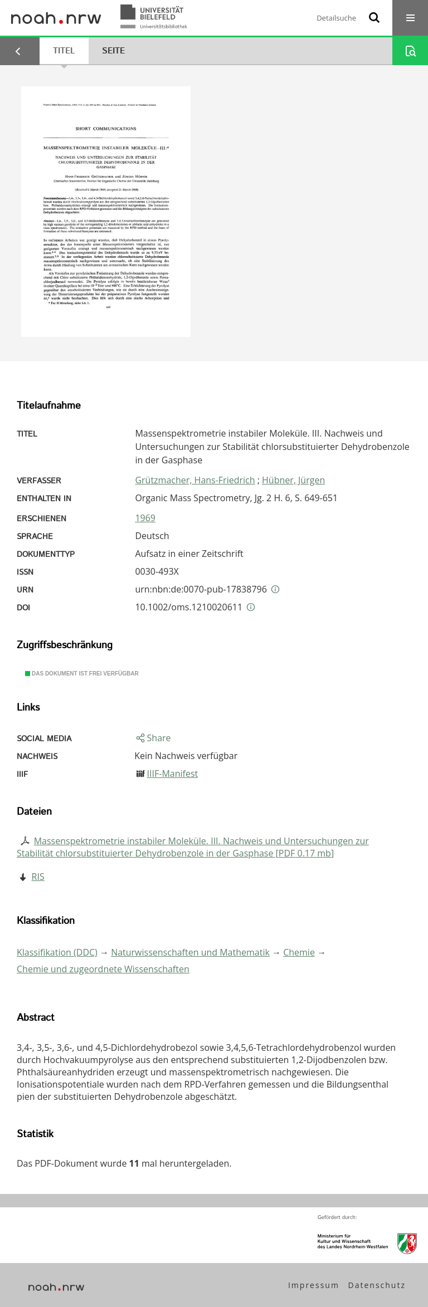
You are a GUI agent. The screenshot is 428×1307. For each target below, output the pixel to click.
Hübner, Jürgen (293, 480)
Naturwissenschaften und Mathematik (190, 952)
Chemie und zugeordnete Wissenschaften (103, 969)
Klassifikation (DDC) (57, 952)
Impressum (313, 1285)
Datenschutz (377, 1285)
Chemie (299, 952)
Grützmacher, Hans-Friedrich (195, 480)
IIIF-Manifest (172, 773)
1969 (145, 518)
